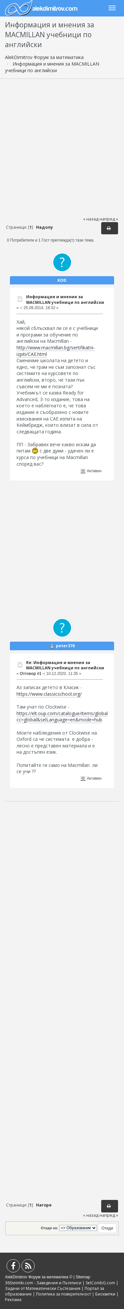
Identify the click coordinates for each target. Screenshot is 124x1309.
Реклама (13, 1299)
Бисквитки (105, 1294)
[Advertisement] (62, 147)
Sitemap (83, 1277)
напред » (109, 219)
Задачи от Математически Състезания (42, 1288)
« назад (91, 219)
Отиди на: (49, 1228)
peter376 (65, 646)
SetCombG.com (100, 1283)
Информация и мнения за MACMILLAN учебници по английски (65, 299)
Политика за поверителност (63, 1294)
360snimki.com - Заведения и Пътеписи (43, 1283)
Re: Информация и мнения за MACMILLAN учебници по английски (65, 665)
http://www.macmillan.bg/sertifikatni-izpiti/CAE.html (56, 350)
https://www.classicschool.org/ (49, 694)
